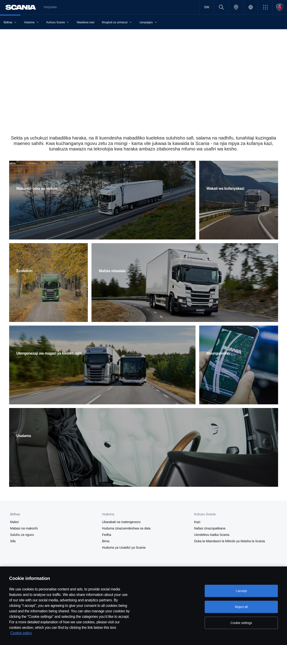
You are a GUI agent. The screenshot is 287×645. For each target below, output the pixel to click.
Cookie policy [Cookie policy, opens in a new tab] (21, 633)
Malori (14, 522)
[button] (265, 7)
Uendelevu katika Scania (211, 535)
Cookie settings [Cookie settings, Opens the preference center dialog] (241, 623)
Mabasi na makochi (24, 528)
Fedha (106, 535)
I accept (241, 591)
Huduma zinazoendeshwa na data (126, 528)
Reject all (241, 607)
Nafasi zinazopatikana (209, 528)
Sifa (13, 541)
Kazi (197, 522)
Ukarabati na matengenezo (121, 522)
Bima (105, 541)
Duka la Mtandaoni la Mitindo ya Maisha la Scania (229, 541)
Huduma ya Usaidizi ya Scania (123, 547)
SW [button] (206, 7)
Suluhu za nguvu (22, 535)
